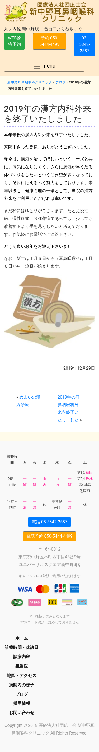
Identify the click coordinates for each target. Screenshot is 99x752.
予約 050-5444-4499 (49, 41)
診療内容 (21, 656)
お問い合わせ (21, 712)
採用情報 (21, 703)
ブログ (60, 82)
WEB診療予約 (14, 41)
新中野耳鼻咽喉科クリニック (29, 82)
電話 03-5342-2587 (49, 521)
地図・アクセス (21, 675)
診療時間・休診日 (22, 647)
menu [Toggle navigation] (44, 66)
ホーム (21, 638)
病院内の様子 (21, 684)
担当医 (21, 666)
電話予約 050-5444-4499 (49, 536)
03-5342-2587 (84, 44)
